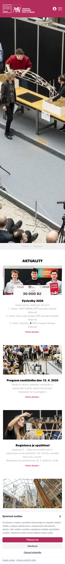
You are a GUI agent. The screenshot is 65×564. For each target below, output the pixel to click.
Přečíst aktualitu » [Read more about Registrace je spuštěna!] (32, 466)
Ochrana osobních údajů (26, 560)
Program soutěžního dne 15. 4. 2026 (32, 380)
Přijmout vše (32, 540)
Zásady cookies (8, 560)
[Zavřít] (60, 516)
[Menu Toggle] (60, 8)
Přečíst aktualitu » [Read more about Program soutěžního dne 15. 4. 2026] (32, 397)
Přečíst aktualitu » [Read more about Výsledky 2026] (32, 332)
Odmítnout (32, 546)
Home (25, 246)
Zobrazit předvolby (32, 552)
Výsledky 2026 (32, 300)
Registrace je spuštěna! (33, 445)
